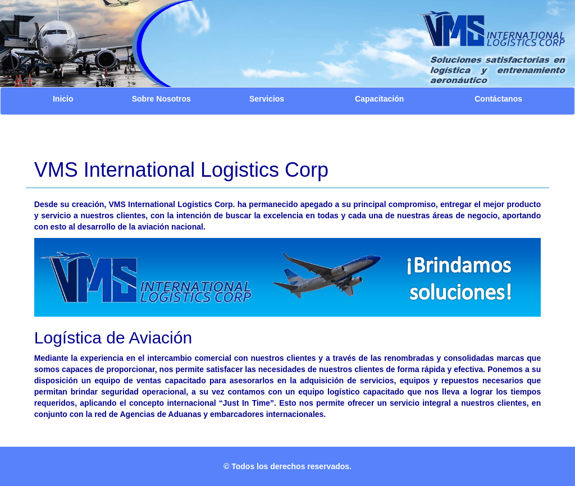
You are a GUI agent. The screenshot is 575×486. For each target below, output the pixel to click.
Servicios (266, 98)
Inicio (63, 98)
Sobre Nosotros (161, 98)
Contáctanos (498, 98)
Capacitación (379, 98)
